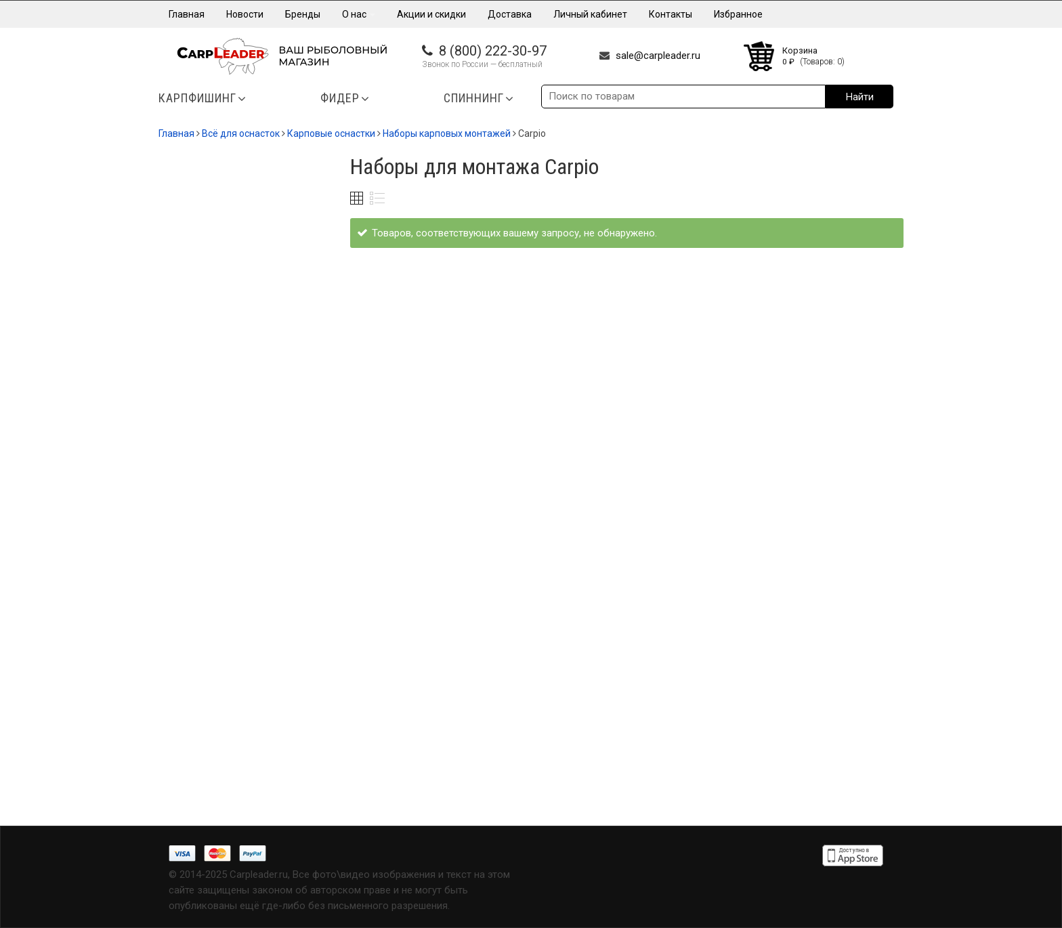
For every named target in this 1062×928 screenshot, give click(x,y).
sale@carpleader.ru (658, 55)
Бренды (302, 14)
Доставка (510, 14)
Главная (187, 14)
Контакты (670, 14)
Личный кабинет (590, 14)
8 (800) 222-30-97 (493, 51)
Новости (244, 14)
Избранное (738, 14)
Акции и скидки (431, 14)
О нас (358, 14)
